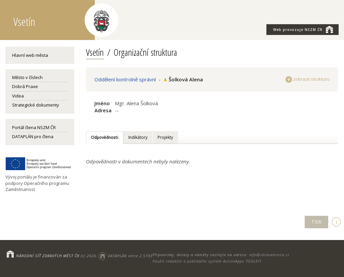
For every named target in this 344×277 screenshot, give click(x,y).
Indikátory (137, 137)
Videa (18, 96)
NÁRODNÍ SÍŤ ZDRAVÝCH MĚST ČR (47, 255)
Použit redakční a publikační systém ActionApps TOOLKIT (207, 261)
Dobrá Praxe (25, 86)
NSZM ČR (303, 29)
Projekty (165, 137)
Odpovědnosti (104, 137)
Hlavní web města (30, 55)
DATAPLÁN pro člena (32, 136)
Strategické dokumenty (35, 105)
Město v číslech (27, 77)
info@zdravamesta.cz (269, 254)
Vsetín (95, 52)
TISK (316, 222)
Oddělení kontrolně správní (125, 79)
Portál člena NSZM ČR (34, 127)
